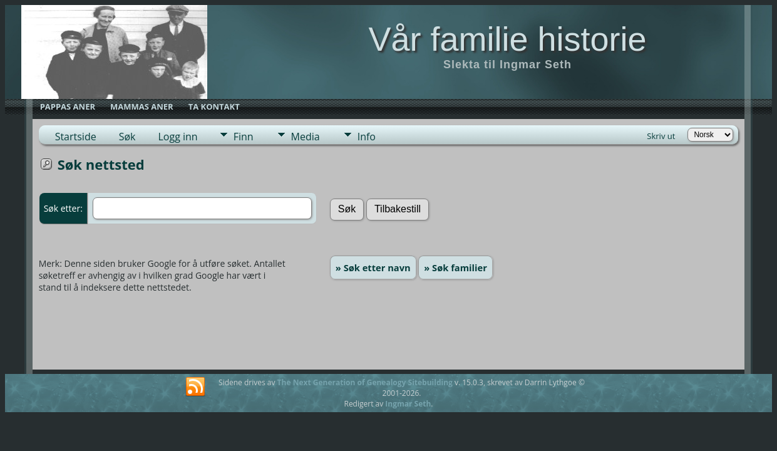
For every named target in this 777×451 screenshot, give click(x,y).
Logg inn (177, 136)
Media (305, 136)
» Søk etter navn (373, 267)
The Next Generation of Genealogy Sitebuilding (365, 382)
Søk (127, 136)
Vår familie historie (507, 39)
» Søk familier (455, 267)
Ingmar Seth (408, 403)
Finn (244, 136)
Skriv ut (661, 136)
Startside (75, 136)
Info (367, 136)
